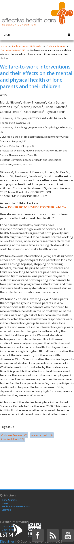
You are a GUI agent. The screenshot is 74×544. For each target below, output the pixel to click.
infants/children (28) (12, 439)
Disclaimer (7, 541)
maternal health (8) (42, 435)
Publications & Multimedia (16, 506)
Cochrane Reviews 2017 (13, 50)
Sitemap (6, 509)
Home (4, 46)
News (5, 503)
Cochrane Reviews (55, 46)
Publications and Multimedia (26, 46)
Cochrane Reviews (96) (14, 435)
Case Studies (9, 500)
